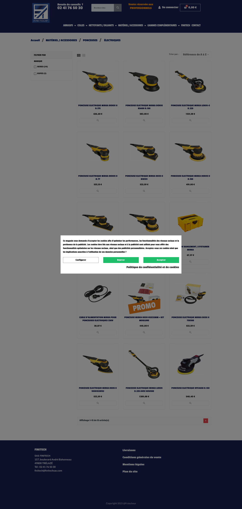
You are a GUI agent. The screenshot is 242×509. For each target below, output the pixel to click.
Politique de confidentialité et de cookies (152, 267)
